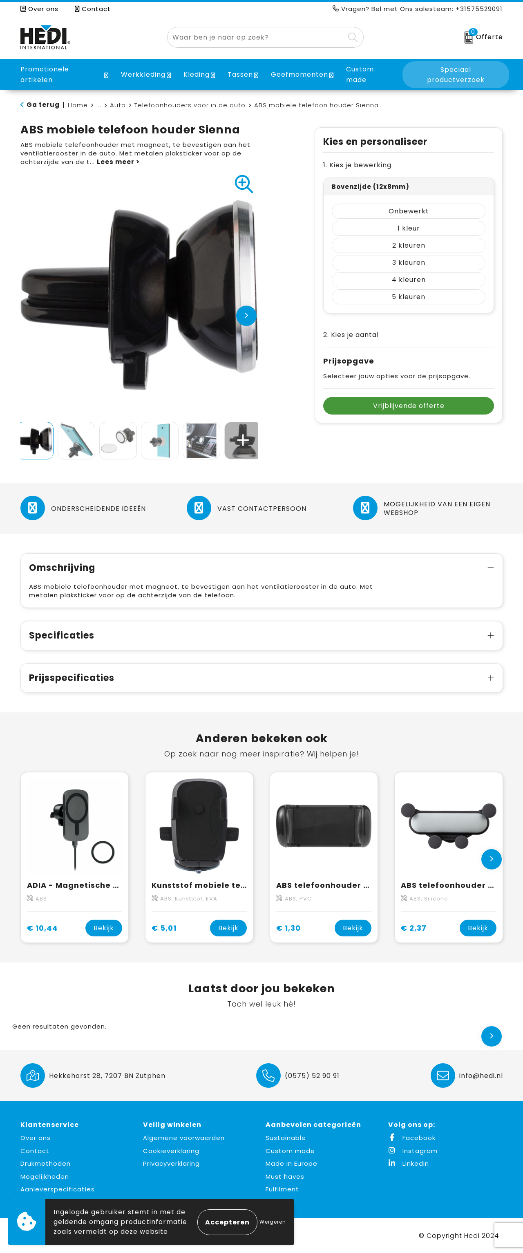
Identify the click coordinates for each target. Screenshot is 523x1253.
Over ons (39, 8)
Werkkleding (143, 74)
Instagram (413, 1151)
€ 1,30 (288, 928)
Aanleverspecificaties (57, 1189)
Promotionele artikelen (44, 74)
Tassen (240, 74)
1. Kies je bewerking (357, 165)
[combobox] (256, 37)
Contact (93, 8)
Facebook (412, 1137)
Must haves (285, 1176)
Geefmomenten (299, 74)
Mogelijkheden (44, 1176)
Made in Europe (291, 1163)
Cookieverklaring (171, 1151)
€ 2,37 (414, 928)
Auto (118, 105)
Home (78, 105)
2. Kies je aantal (351, 334)
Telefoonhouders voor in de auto (190, 105)
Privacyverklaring (171, 1163)
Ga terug (43, 104)
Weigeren (272, 1221)
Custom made (290, 1151)
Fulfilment (282, 1189)
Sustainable (286, 1137)
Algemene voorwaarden (184, 1137)
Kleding (196, 74)
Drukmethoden (45, 1163)
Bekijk (104, 928)
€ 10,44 (42, 928)
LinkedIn (408, 1163)
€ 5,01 (164, 928)
